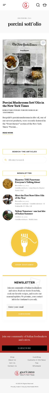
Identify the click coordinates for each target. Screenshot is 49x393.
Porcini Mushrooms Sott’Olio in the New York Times (23, 104)
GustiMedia (8, 112)
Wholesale (37, 366)
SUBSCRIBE (24, 348)
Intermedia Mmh (32, 387)
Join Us (12, 363)
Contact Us (12, 366)
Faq (36, 363)
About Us (12, 360)
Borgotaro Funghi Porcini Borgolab (20, 110)
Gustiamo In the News (37, 360)
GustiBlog (37, 357)
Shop (12, 357)
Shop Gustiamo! (24, 265)
